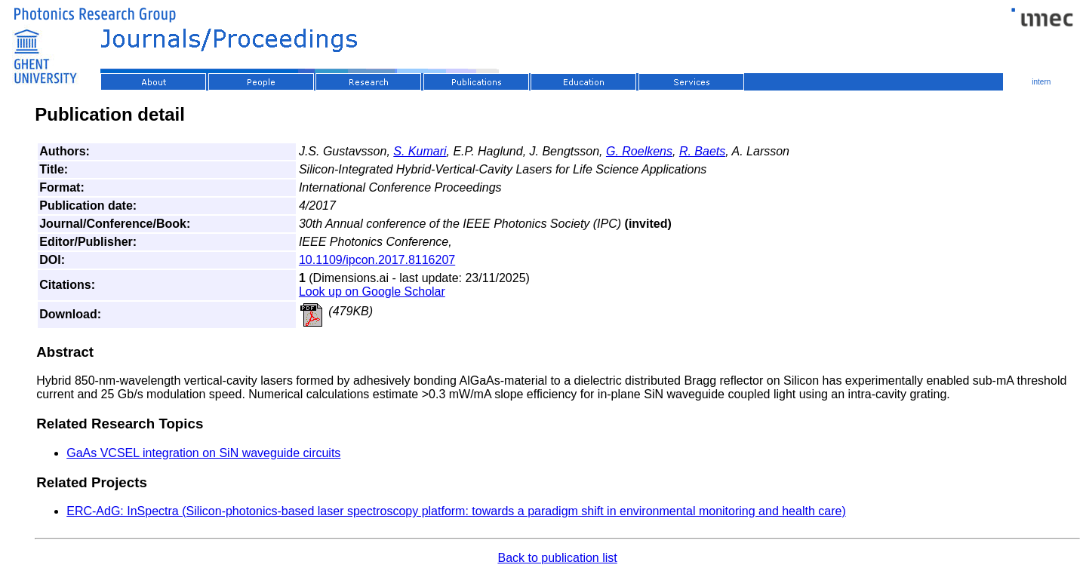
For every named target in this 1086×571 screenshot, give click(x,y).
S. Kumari (419, 151)
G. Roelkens (639, 151)
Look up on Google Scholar (372, 291)
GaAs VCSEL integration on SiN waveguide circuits (203, 453)
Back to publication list (557, 557)
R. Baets (702, 151)
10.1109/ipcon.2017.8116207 (377, 259)
